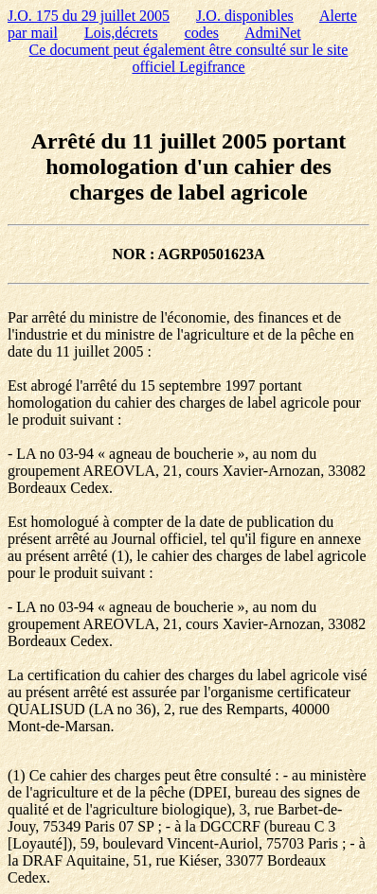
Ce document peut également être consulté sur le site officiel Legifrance (189, 58)
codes (202, 33)
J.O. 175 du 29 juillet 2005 (89, 16)
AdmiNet (272, 33)
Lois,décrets (121, 33)
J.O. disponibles (245, 16)
